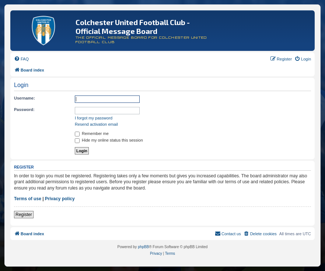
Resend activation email (96, 124)
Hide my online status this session (109, 140)
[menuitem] (21, 59)
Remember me (92, 133)
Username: (24, 98)
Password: (24, 109)
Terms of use (27, 198)
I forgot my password (93, 118)
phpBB (143, 247)
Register (23, 214)
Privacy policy (60, 198)
